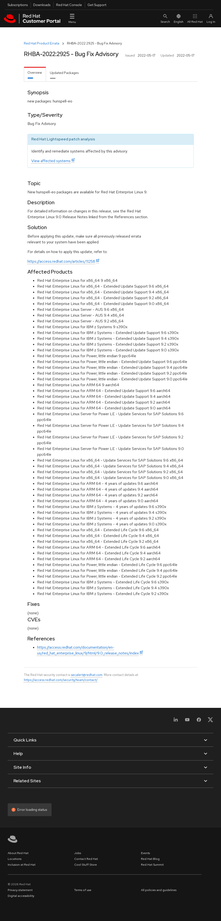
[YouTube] (187, 721)
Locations (14, 859)
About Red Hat (18, 853)
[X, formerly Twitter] (210, 721)
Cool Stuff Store (85, 865)
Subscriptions (17, 5)
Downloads (41, 5)
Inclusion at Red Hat (21, 865)
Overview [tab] (34, 72)
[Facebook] (199, 721)
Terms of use (82, 890)
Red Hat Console (69, 5)
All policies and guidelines (158, 890)
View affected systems (51, 160)
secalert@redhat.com (86, 675)
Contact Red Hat (86, 859)
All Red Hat (195, 18)
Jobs (77, 853)
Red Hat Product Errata (41, 43)
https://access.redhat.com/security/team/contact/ (61, 680)
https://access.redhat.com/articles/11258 (61, 261)
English (178, 18)
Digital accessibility (21, 896)
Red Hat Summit (152, 865)
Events (145, 853)
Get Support (96, 5)
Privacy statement (20, 890)
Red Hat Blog (150, 859)
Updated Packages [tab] (64, 73)
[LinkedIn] (176, 721)
